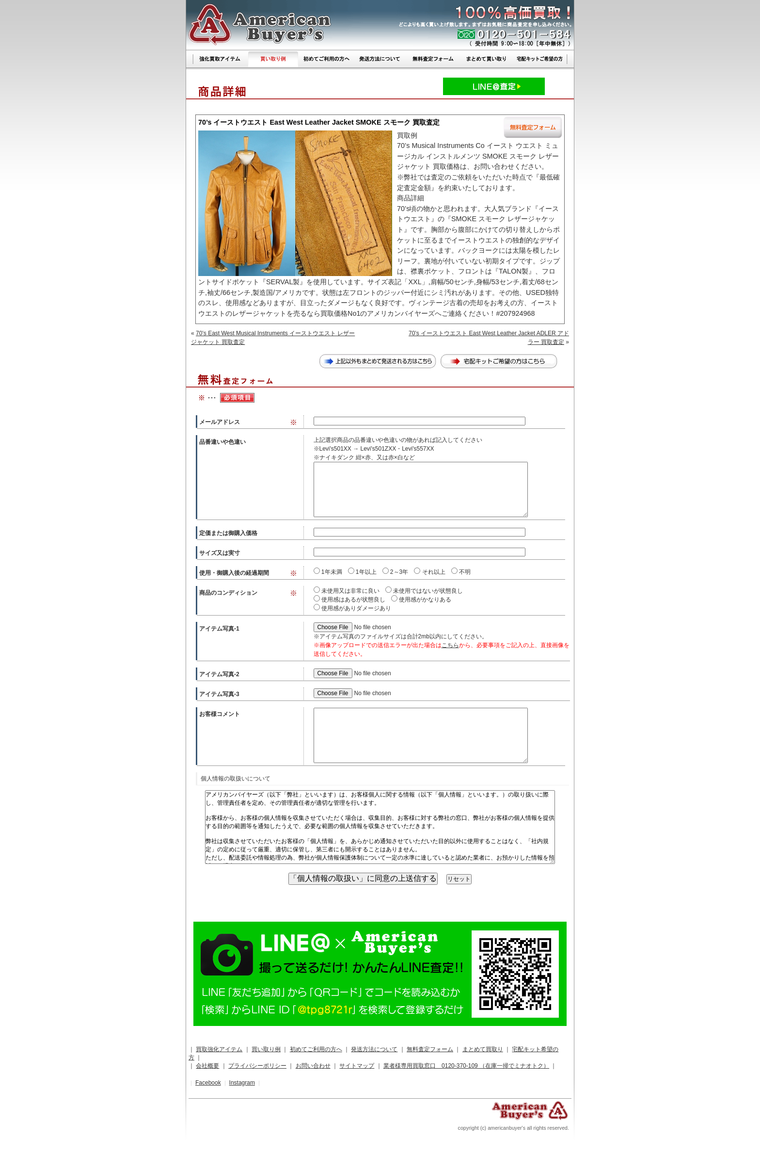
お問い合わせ (313, 1065)
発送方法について (374, 1049)
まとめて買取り (482, 1049)
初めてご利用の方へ (316, 1049)
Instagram (242, 1082)
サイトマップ (356, 1065)
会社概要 (207, 1065)
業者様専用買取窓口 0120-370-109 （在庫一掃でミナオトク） (466, 1065)
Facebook (208, 1082)
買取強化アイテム (219, 1049)
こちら (450, 645)
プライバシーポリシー (257, 1065)
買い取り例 (266, 1049)
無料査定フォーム (430, 1049)
